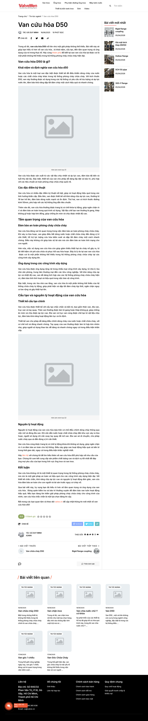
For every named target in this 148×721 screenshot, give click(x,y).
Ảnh (79, 8)
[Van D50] (118, 594)
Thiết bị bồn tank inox (64, 8)
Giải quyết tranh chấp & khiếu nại (115, 692)
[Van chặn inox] (59, 594)
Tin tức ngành (27, 587)
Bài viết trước (27, 546)
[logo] (27, 6)
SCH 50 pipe (121, 69)
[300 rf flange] (109, 86)
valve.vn (59, 501)
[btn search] (110, 5)
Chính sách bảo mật (84, 699)
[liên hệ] (25, 455)
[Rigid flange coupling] (109, 32)
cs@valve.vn (29, 709)
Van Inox (46, 3)
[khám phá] (56, 52)
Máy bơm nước (95, 3)
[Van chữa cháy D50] (30, 594)
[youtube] (98, 534)
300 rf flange (121, 83)
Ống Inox (57, 3)
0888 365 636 (31, 705)
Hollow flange (121, 56)
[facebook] (85, 534)
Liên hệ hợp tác (53, 690)
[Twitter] (90, 534)
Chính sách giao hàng (85, 695)
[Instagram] (95, 534)
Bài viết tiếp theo (88, 546)
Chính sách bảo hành (85, 686)
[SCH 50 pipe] (109, 73)
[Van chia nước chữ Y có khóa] (88, 594)
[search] (117, 6)
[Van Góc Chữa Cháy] (59, 641)
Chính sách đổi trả (84, 690)
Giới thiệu (51, 686)
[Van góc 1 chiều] (30, 641)
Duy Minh (34, 32)
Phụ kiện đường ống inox (75, 3)
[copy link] (47, 38)
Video (86, 8)
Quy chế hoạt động (113, 686)
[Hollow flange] (109, 59)
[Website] (87, 534)
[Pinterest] (92, 534)
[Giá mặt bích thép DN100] (109, 46)
